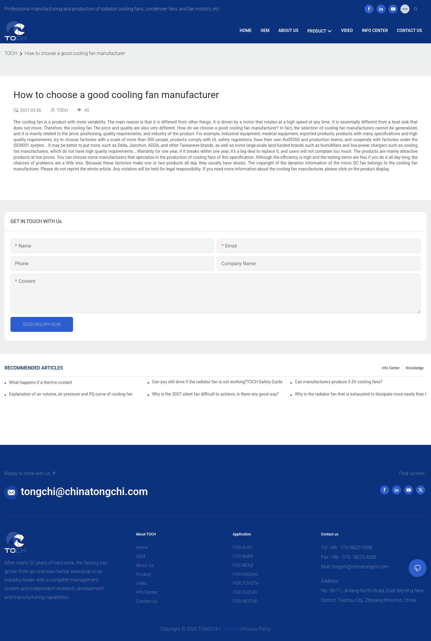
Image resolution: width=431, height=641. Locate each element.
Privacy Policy (256, 629)
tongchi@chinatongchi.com (84, 491)
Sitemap (231, 629)
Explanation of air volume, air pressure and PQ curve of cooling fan (70, 394)
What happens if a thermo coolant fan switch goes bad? (40, 382)
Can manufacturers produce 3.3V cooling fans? (338, 381)
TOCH (10, 53)
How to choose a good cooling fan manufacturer (75, 53)
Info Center (391, 368)
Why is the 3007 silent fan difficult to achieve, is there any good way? (215, 394)
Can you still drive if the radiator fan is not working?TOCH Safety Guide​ (217, 381)
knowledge (415, 368)
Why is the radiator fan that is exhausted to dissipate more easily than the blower (361, 394)
